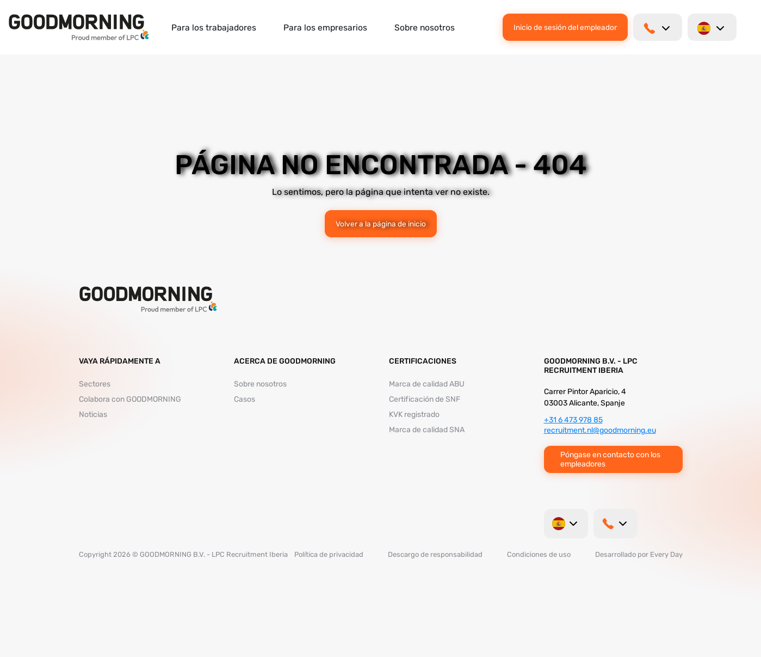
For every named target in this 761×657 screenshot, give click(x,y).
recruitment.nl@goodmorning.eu (600, 430)
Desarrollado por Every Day (639, 554)
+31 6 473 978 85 (573, 420)
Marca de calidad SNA (427, 429)
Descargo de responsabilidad (435, 554)
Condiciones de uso (539, 554)
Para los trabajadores (213, 27)
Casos (244, 399)
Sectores (94, 384)
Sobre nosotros (424, 27)
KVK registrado (414, 414)
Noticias (93, 414)
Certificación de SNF (424, 399)
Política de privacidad (328, 554)
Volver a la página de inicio (381, 223)
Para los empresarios (325, 27)
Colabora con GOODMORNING (130, 399)
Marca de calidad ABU (427, 384)
